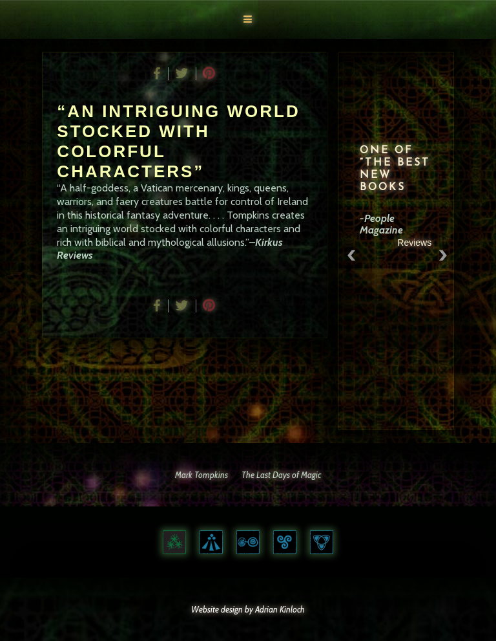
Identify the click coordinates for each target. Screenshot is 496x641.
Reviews (418, 242)
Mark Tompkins (201, 475)
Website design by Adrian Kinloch (248, 609)
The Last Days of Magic (281, 475)
